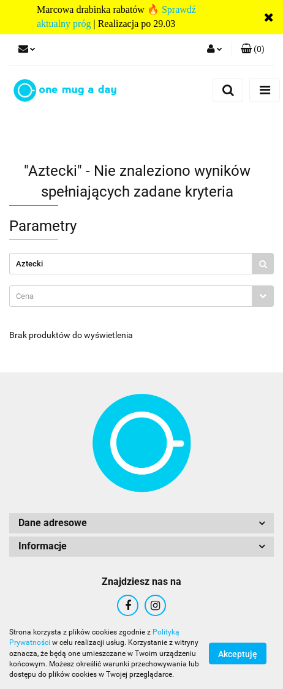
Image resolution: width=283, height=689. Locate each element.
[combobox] (141, 296)
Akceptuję (237, 654)
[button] (253, 49)
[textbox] (131, 296)
